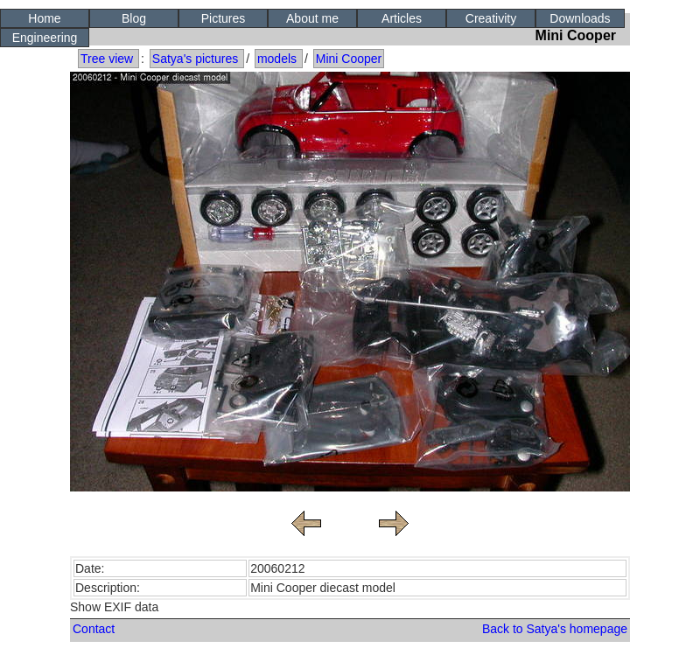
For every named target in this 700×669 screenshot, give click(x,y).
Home (44, 18)
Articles (402, 18)
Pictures (223, 18)
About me (312, 18)
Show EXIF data (114, 607)
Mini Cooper (349, 59)
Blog (134, 18)
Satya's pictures (195, 59)
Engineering (45, 38)
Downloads (580, 18)
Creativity (491, 18)
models (277, 59)
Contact (94, 629)
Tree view (106, 59)
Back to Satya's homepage (554, 629)
